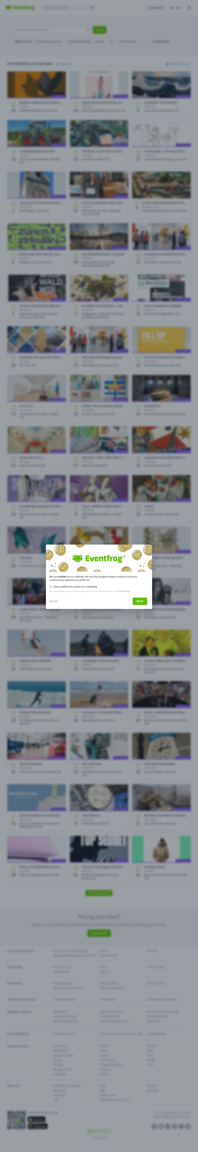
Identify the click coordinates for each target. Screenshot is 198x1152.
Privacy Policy (124, 591)
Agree (140, 601)
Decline (53, 601)
